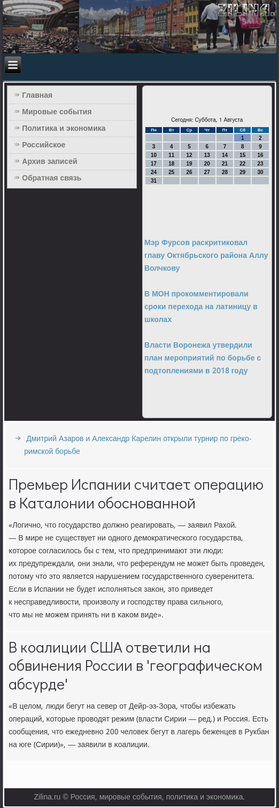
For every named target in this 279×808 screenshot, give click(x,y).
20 (207, 164)
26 (189, 172)
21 (225, 164)
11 (171, 155)
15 (242, 155)
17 (154, 164)
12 (189, 155)
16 (260, 155)
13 (207, 155)
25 (171, 172)
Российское (43, 145)
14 (225, 155)
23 (260, 164)
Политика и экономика (63, 128)
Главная (37, 95)
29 (242, 172)
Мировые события (56, 112)
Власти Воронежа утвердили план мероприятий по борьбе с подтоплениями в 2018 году (202, 358)
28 (225, 172)
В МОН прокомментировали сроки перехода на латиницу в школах (201, 307)
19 (189, 164)
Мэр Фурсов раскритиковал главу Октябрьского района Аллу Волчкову (206, 256)
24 (154, 172)
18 (171, 164)
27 (207, 172)
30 (260, 172)
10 (154, 155)
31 (154, 181)
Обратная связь (51, 178)
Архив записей (49, 161)
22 (242, 164)
